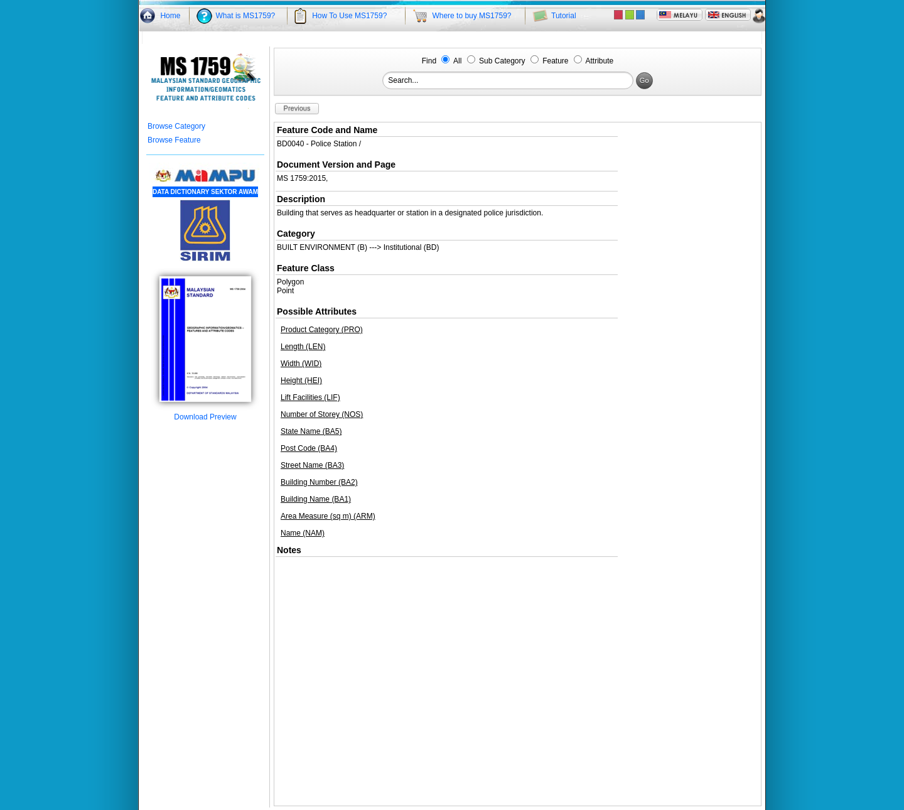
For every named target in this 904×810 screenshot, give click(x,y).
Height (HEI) (301, 380)
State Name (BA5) (311, 431)
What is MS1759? (246, 15)
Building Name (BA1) (316, 499)
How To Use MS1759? (349, 15)
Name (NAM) (303, 533)
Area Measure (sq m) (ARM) (328, 516)
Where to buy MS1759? (471, 15)
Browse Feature (174, 140)
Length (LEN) (303, 346)
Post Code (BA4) (309, 448)
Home (170, 15)
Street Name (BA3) (312, 465)
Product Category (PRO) (322, 329)
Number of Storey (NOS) (322, 414)
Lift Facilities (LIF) (310, 397)
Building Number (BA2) (319, 482)
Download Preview (205, 413)
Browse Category (176, 126)
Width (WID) (301, 363)
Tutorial (563, 15)
